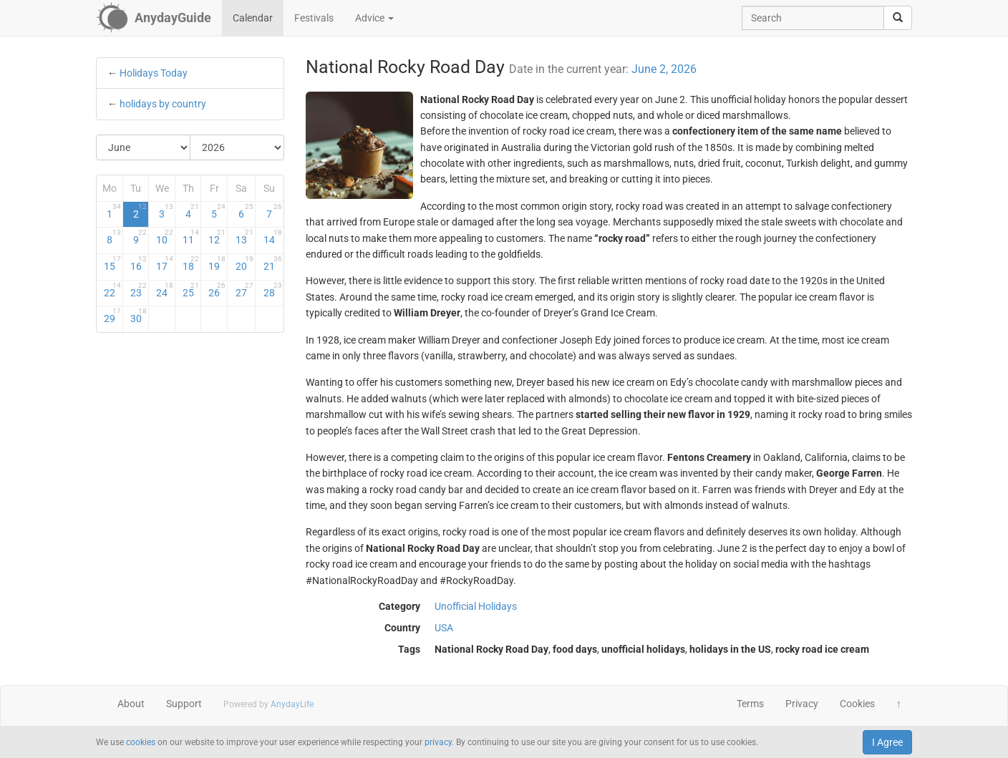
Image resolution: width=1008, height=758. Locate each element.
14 (272, 237)
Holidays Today (154, 73)
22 (112, 289)
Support (184, 703)
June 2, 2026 (664, 69)
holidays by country (163, 104)
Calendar (253, 18)
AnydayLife (292, 704)
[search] (897, 18)
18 (191, 263)
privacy (438, 742)
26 (217, 289)
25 (191, 289)
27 (244, 289)
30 (138, 315)
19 (217, 263)
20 (244, 263)
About (131, 703)
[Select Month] (143, 147)
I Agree (887, 742)
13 (244, 237)
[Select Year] (237, 147)
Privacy (801, 703)
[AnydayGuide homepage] (153, 18)
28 (272, 289)
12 (217, 237)
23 (138, 289)
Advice (374, 18)
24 (164, 289)
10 (164, 237)
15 (112, 263)
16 (138, 263)
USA (444, 627)
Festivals (314, 18)
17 (164, 263)
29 (112, 315)
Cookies (857, 703)
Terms (750, 703)
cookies (140, 742)
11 (191, 237)
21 (272, 263)
